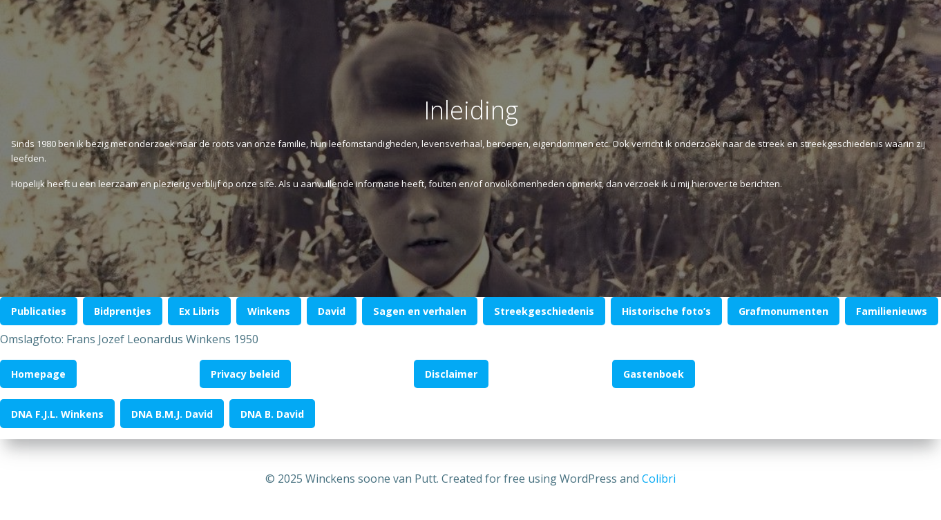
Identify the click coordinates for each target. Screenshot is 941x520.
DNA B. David (272, 414)
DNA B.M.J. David (172, 414)
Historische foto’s (666, 311)
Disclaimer (451, 374)
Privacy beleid (245, 374)
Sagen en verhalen (419, 311)
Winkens (268, 311)
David (331, 311)
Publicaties (38, 311)
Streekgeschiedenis (544, 311)
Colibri (659, 478)
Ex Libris (199, 311)
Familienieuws (891, 311)
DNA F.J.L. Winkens (57, 414)
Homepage (38, 374)
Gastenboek (653, 374)
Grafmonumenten (783, 311)
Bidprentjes (122, 311)
